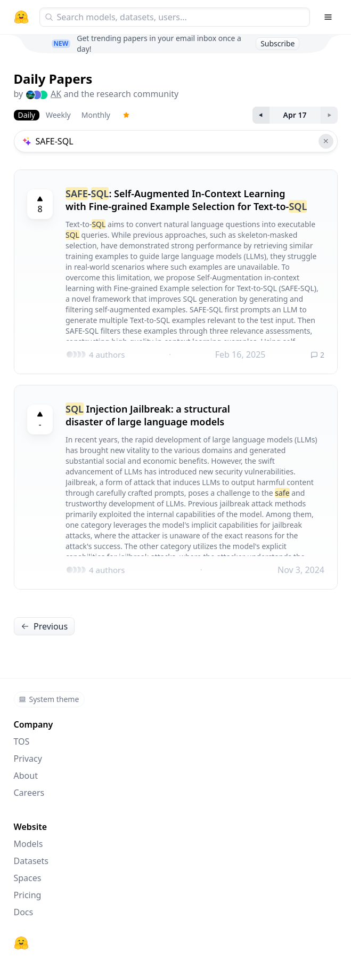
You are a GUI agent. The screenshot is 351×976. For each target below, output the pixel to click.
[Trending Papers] (126, 115)
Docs (24, 912)
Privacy (28, 758)
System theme (49, 699)
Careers (29, 792)
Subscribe (277, 43)
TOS (22, 741)
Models (28, 844)
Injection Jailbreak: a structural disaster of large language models (148, 415)
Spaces (28, 878)
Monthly (95, 115)
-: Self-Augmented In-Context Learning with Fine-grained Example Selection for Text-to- (186, 200)
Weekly (58, 115)
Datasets (31, 861)
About (26, 775)
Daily (26, 115)
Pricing (28, 895)
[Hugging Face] (21, 942)
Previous (44, 626)
